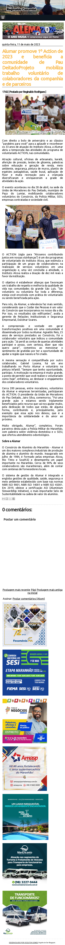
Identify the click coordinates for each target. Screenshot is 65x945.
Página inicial (32, 591)
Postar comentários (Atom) (29, 598)
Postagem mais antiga (49, 589)
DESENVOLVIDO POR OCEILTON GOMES (23, 943)
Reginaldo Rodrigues (34, 91)
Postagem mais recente (16, 589)
